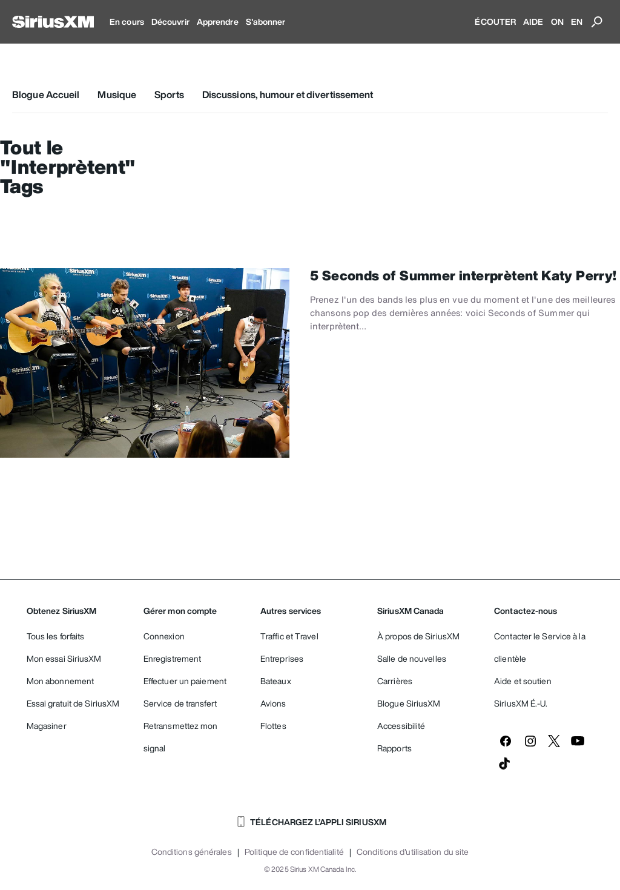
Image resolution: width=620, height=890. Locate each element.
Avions (273, 703)
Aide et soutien (523, 680)
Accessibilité (401, 725)
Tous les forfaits (56, 636)
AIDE (533, 21)
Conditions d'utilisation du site (413, 852)
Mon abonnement (60, 680)
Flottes (273, 725)
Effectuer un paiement (184, 680)
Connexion (164, 636)
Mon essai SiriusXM (64, 658)
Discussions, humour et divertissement (288, 94)
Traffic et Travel (289, 636)
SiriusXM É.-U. (520, 703)
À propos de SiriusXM (418, 636)
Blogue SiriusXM (409, 703)
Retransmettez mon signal (180, 736)
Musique (116, 94)
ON (557, 21)
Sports (169, 94)
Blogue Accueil (45, 94)
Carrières (394, 680)
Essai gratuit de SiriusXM (73, 703)
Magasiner (47, 725)
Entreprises (281, 658)
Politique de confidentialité (294, 852)
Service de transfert (180, 703)
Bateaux (275, 680)
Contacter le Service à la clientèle (539, 647)
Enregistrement (172, 658)
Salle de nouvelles (411, 658)
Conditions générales (191, 852)
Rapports (394, 748)
